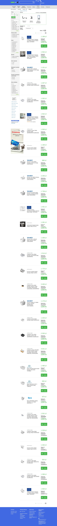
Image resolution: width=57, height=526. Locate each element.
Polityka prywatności (32, 511)
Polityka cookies (32, 512)
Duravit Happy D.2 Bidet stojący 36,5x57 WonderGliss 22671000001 (32, 304)
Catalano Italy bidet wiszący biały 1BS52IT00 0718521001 (33, 462)
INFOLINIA (42, 3)
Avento (14, 91)
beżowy (14, 43)
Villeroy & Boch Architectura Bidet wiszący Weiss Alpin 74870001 (33, 211)
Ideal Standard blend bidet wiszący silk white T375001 (33, 370)
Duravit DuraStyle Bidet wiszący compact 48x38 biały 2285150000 (32, 194)
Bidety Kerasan (14, 111)
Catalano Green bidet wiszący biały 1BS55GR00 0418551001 (33, 131)
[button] (24, 18)
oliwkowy (14, 50)
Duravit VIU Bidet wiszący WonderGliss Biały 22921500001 (33, 178)
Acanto (14, 85)
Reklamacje (31, 515)
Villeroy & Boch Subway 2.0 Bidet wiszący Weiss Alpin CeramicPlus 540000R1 (32, 118)
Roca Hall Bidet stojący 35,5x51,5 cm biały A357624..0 (32, 402)
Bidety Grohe (13, 117)
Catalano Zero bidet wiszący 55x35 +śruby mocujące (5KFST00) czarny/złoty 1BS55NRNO (33, 287)
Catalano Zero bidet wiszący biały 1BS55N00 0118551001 (32, 100)
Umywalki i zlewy (14, 7)
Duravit (13, 25)
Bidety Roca (13, 109)
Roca (13, 23)
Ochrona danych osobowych (32, 514)
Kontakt (12, 513)
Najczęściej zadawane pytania (23, 514)
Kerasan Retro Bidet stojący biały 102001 (31, 148)
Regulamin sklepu (14, 512)
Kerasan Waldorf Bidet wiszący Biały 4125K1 (32, 272)
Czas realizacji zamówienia (22, 516)
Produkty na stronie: (22, 26)
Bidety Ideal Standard (15, 106)
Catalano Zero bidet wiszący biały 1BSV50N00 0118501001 (33, 476)
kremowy (14, 49)
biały (14, 44)
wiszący (14, 57)
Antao (13, 88)
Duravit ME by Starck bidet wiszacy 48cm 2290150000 (32, 240)
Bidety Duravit (14, 114)
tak (13, 70)
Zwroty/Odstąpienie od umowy (33, 517)
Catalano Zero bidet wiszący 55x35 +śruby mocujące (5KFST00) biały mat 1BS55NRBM (32, 416)
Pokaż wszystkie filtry (23, 10)
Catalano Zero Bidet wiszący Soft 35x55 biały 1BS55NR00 (32, 255)
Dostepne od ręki (15, 34)
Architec (14, 89)
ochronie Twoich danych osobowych (42, 523)
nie (13, 71)
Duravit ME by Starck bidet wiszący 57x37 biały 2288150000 (33, 70)
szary (13, 51)
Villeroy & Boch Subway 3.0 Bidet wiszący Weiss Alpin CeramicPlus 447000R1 (32, 56)
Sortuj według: (21, 29)
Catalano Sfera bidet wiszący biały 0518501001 (33, 84)
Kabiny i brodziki (38, 7)
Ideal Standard (14, 29)
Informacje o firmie (14, 511)
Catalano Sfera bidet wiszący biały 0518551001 (33, 432)
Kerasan (13, 24)
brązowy (14, 45)
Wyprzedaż (14, 36)
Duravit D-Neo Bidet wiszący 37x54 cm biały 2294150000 (32, 163)
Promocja (14, 35)
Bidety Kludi (13, 112)
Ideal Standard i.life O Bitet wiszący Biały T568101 (32, 385)
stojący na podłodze (16, 56)
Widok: (41, 30)
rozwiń (17, 30)
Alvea (13, 86)
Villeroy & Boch (14, 26)
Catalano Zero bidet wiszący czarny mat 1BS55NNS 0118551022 (32, 335)
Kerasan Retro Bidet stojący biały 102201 (31, 448)
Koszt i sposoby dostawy (22, 518)
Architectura (14, 90)
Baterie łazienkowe (24, 7)
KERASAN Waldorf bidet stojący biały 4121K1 (32, 226)
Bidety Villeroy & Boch (15, 103)
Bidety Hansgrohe (14, 101)
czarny (14, 46)
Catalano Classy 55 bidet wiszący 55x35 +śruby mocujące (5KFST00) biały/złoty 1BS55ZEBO (33, 351)
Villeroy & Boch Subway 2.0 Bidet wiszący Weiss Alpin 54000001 (32, 493)
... (42, 503)
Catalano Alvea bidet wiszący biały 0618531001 (33, 319)
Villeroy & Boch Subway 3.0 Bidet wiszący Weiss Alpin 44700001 (32, 40)
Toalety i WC (18, 7)
